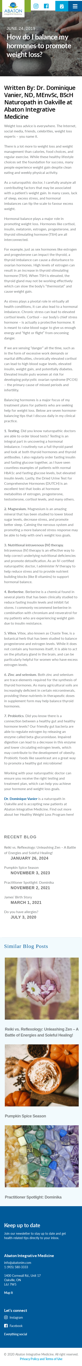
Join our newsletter (17, 1233)
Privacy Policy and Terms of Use (41, 1359)
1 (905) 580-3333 (16, 1267)
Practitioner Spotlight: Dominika (29, 882)
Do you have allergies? (21, 912)
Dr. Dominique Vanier (20, 798)
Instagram (16, 1317)
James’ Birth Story (18, 897)
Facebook (16, 1326)
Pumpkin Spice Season (21, 867)
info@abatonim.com (17, 1262)
